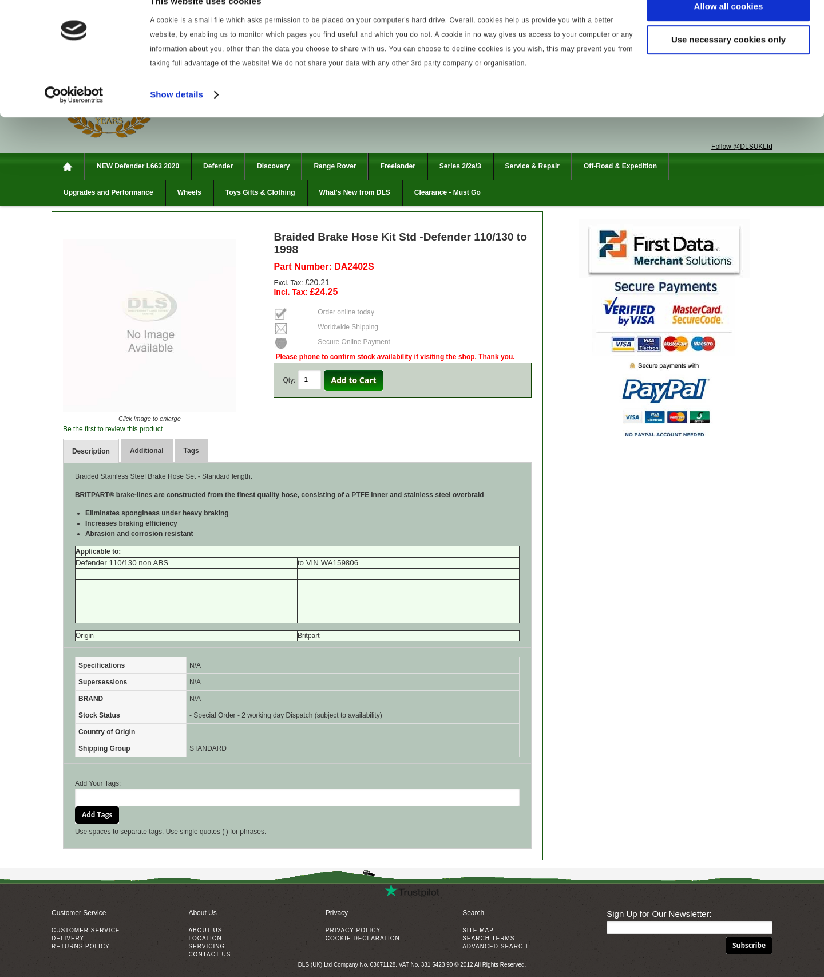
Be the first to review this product (113, 429)
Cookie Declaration (363, 938)
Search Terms (488, 938)
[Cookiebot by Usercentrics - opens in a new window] (74, 116)
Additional (147, 451)
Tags (191, 451)
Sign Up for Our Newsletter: (659, 914)
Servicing (206, 946)
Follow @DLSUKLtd (741, 147)
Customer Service (86, 930)
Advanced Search (495, 946)
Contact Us (209, 954)
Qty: (289, 380)
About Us (205, 930)
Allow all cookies (728, 28)
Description (91, 451)
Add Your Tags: (98, 783)
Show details (176, 116)
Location (204, 938)
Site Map (478, 930)
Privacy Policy (353, 930)
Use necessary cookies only (728, 62)
